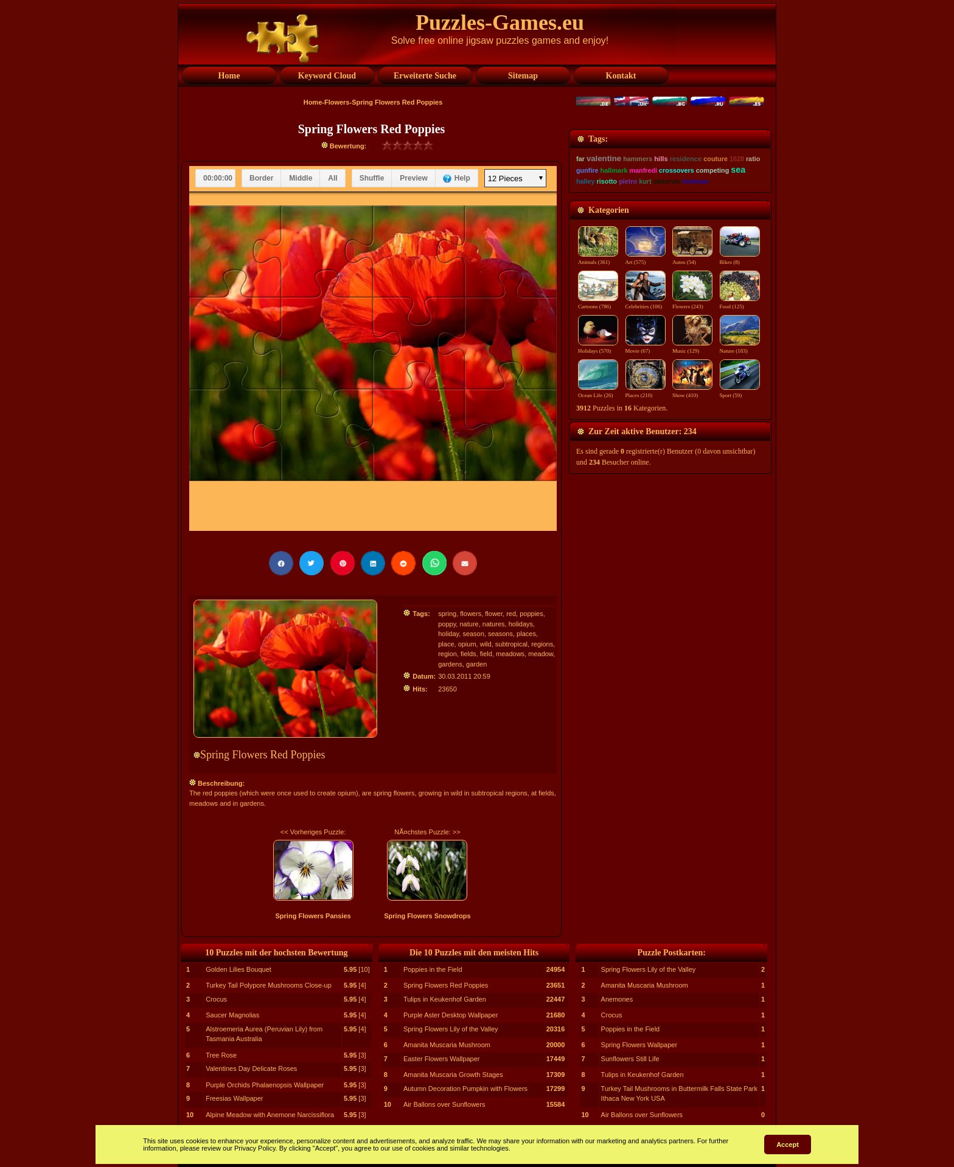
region (447, 653)
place (446, 644)
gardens (450, 664)
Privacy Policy (255, 1148)
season (473, 633)
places (526, 633)
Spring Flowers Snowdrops (427, 915)
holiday (448, 633)
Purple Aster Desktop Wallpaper (450, 1015)
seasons (500, 633)
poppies (531, 613)
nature (468, 624)
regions (542, 644)
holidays (521, 624)
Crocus (216, 999)
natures (493, 624)
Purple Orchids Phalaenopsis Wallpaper (265, 1085)
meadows (510, 653)
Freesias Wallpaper (234, 1098)
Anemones (617, 999)
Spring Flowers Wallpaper (639, 1044)
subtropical (511, 644)
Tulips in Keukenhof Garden (444, 999)
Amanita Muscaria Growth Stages (453, 1074)
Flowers (337, 102)
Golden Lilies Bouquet (238, 969)
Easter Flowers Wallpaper (441, 1058)
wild (486, 644)
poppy (447, 624)
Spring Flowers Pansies (313, 915)
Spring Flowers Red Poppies (445, 985)
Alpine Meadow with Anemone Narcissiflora (270, 1114)
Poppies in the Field (432, 969)
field (486, 653)
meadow (540, 653)
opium (467, 644)
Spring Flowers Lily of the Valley (450, 1029)
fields (468, 653)
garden (476, 664)
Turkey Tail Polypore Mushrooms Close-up (269, 985)
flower (494, 613)
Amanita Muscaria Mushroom (446, 1044)
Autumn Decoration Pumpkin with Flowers (465, 1088)
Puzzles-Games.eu (500, 22)
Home (313, 102)
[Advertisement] (670, 205)
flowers (470, 613)
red (511, 613)
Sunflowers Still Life (630, 1058)
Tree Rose (221, 1055)
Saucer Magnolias (232, 1015)
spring (447, 613)
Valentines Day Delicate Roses (251, 1068)
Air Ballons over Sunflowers (444, 1104)
